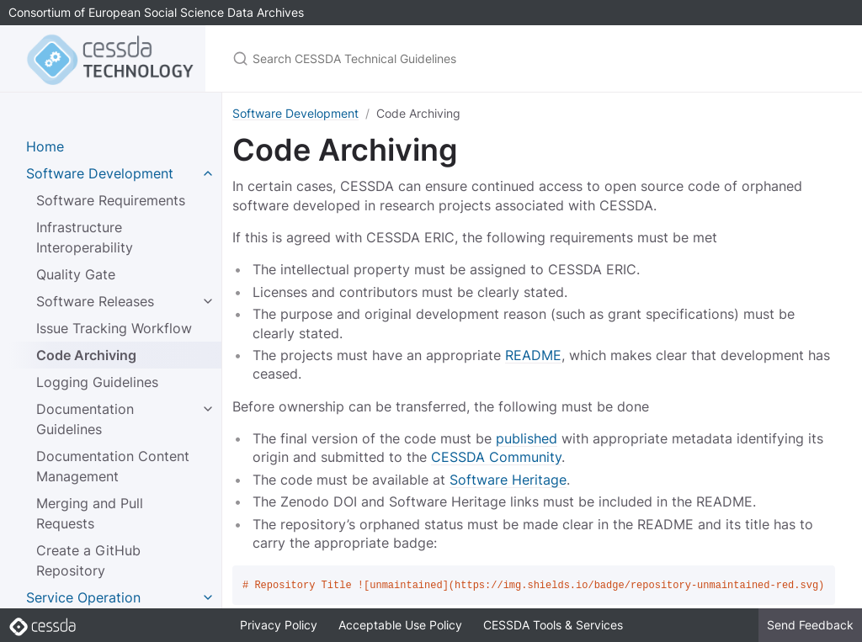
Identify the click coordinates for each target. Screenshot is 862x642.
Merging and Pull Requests (89, 513)
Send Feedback (810, 625)
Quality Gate (75, 274)
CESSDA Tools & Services (553, 625)
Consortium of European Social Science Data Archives (156, 12)
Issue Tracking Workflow (114, 328)
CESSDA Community (496, 456)
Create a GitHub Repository (88, 560)
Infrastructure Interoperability (84, 237)
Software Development (295, 113)
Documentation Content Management (112, 466)
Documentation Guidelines (85, 419)
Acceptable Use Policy (400, 625)
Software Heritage (508, 479)
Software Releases (95, 301)
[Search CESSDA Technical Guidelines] (431, 58)
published (526, 438)
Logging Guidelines (97, 382)
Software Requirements (110, 200)
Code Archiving (86, 355)
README (533, 355)
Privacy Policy (278, 625)
